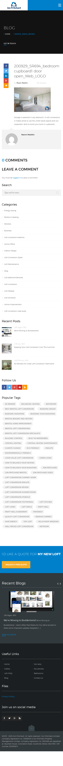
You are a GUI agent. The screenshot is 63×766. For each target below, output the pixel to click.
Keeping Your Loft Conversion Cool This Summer (34, 347)
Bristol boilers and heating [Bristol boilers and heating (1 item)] (19, 419)
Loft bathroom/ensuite (13, 277)
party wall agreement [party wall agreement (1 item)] (16, 512)
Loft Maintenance (11, 264)
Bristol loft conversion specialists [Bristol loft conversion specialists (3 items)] (22, 433)
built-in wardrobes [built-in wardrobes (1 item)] (38, 438)
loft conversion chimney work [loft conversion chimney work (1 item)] (20, 477)
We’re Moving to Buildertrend (26, 331)
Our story (37, 664)
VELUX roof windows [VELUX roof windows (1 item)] (48, 521)
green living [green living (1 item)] (45, 458)
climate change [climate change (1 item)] (13, 448)
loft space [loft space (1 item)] (27, 507)
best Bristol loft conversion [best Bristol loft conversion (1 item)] (19, 409)
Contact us (38, 678)
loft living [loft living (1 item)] (10, 507)
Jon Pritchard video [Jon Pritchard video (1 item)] (43, 472)
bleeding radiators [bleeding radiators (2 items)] (14, 414)
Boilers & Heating (11, 217)
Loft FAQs (8, 673)
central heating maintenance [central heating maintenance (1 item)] (42, 443)
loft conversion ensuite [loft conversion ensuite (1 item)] (17, 482)
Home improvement (12, 304)
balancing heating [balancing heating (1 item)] (30, 404)
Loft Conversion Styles (13, 257)
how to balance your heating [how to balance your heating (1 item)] (19, 463)
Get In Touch (10, 43)
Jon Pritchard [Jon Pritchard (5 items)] (50, 468)
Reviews (7, 224)
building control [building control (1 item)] (13, 438)
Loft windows (10, 298)
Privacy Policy (8, 696)
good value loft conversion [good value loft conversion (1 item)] (19, 458)
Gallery (7, 669)
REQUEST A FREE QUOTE (16, 565)
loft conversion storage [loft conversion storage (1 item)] (17, 497)
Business (7, 231)
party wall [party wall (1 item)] (43, 507)
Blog (6, 678)
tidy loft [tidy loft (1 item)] (27, 521)
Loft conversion (10, 284)
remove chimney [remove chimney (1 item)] (44, 517)
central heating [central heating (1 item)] (13, 443)
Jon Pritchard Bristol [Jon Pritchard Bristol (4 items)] (16, 472)
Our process (39, 669)
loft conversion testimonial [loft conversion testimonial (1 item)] (19, 502)
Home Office (9, 244)
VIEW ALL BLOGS (9, 635)
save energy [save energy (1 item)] (11, 521)
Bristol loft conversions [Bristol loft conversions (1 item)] (17, 428)
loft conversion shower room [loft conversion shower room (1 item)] (20, 492)
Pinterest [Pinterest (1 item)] (38, 512)
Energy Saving (10, 210)
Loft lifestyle (9, 291)
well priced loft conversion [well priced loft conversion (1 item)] (19, 526)
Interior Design (10, 251)
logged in (17, 178)
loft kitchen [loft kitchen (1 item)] (46, 502)
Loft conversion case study (15, 311)
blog (6, 271)
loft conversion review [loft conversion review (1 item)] (17, 487)
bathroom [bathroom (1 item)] (51, 404)
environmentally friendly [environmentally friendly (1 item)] (18, 453)
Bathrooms (38, 673)
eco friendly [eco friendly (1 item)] (33, 448)
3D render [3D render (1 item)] (10, 404)
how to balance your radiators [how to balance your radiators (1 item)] (21, 468)
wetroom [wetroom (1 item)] (44, 526)
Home (7, 34)
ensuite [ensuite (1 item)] (49, 448)
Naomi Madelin (22, 83)
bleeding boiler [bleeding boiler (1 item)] (48, 409)
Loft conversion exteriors (14, 237)
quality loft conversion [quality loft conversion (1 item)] (17, 517)
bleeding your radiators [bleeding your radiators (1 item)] (43, 414)
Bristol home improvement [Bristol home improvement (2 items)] (18, 423)
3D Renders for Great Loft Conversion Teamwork (34, 364)
